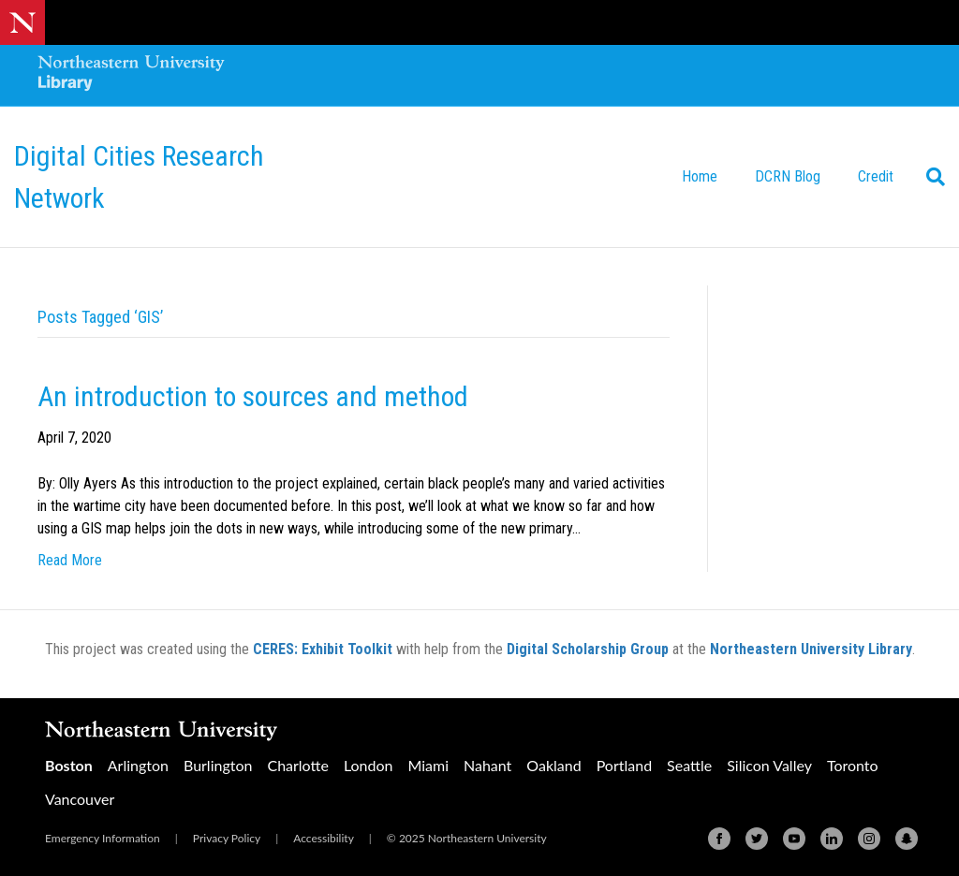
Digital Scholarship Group (588, 649)
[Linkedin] (831, 838)
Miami (428, 765)
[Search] (928, 176)
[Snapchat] (906, 838)
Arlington (138, 765)
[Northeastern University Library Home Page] (131, 75)
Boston (69, 765)
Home (699, 176)
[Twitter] (756, 838)
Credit (875, 176)
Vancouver (79, 799)
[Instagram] (869, 838)
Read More (69, 560)
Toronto (852, 765)
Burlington (218, 765)
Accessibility (323, 838)
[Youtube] (794, 838)
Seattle (689, 765)
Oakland (553, 765)
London (368, 765)
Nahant (487, 765)
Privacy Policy (226, 838)
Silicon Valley (769, 765)
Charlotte (297, 765)
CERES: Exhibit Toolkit (322, 649)
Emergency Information (102, 838)
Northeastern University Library (811, 649)
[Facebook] (719, 838)
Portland (624, 765)
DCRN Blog (787, 176)
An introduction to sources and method (252, 396)
